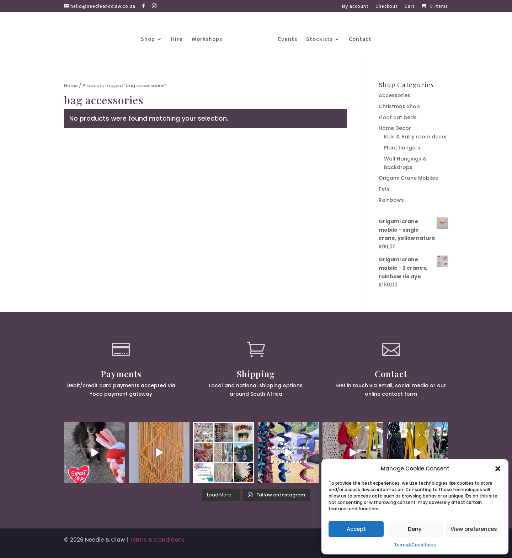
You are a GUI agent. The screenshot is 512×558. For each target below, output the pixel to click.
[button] (497, 468)
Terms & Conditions (157, 539)
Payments (121, 373)
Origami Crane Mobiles (408, 177)
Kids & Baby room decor (415, 136)
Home (71, 85)
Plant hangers (402, 147)
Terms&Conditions (415, 545)
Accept (356, 529)
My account (355, 6)
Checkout (386, 6)
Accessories (394, 95)
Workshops (207, 40)
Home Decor (395, 128)
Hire (177, 40)
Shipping (256, 373)
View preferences (473, 529)
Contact (360, 40)
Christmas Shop (399, 106)
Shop (148, 40)
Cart (410, 6)
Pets (384, 189)
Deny (415, 529)
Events (287, 40)
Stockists (319, 40)
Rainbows (391, 200)
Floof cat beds (398, 117)
